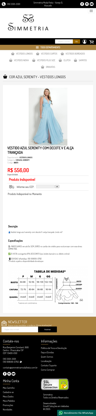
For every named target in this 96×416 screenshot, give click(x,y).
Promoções (8, 405)
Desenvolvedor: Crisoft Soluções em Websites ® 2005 (56, 406)
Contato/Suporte (48, 365)
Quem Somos (47, 356)
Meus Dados (8, 396)
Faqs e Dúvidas (47, 352)
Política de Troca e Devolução (54, 348)
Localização (46, 361)
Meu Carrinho (9, 387)
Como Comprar (48, 369)
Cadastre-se (8, 392)
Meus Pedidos (9, 400)
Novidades (7, 409)
